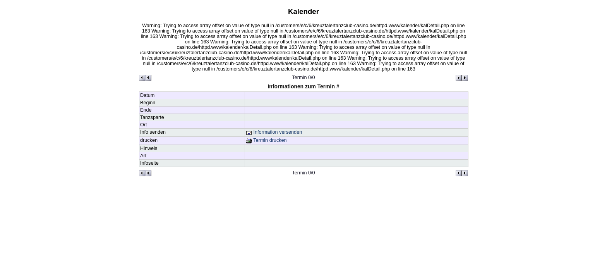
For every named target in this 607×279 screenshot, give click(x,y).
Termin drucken (266, 140)
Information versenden (274, 132)
